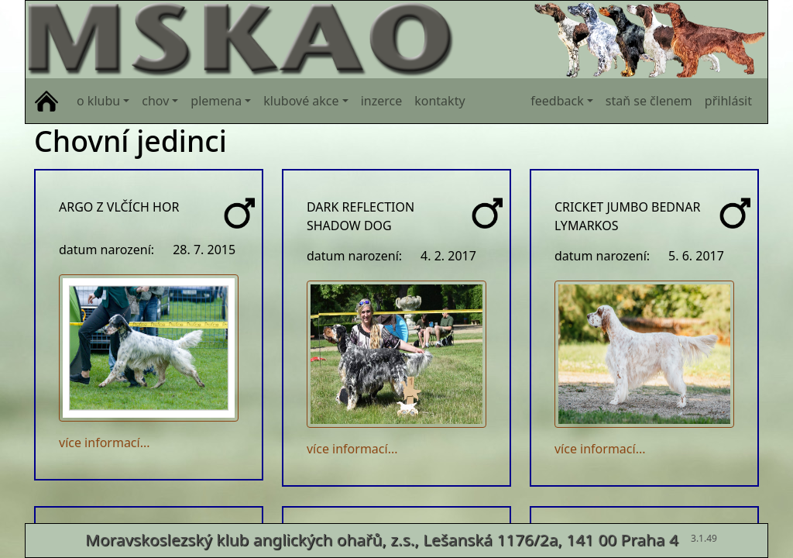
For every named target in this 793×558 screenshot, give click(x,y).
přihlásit (728, 100)
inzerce (382, 100)
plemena (216, 100)
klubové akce (300, 100)
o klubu (98, 100)
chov (155, 100)
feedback (556, 100)
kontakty (439, 100)
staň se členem (649, 100)
